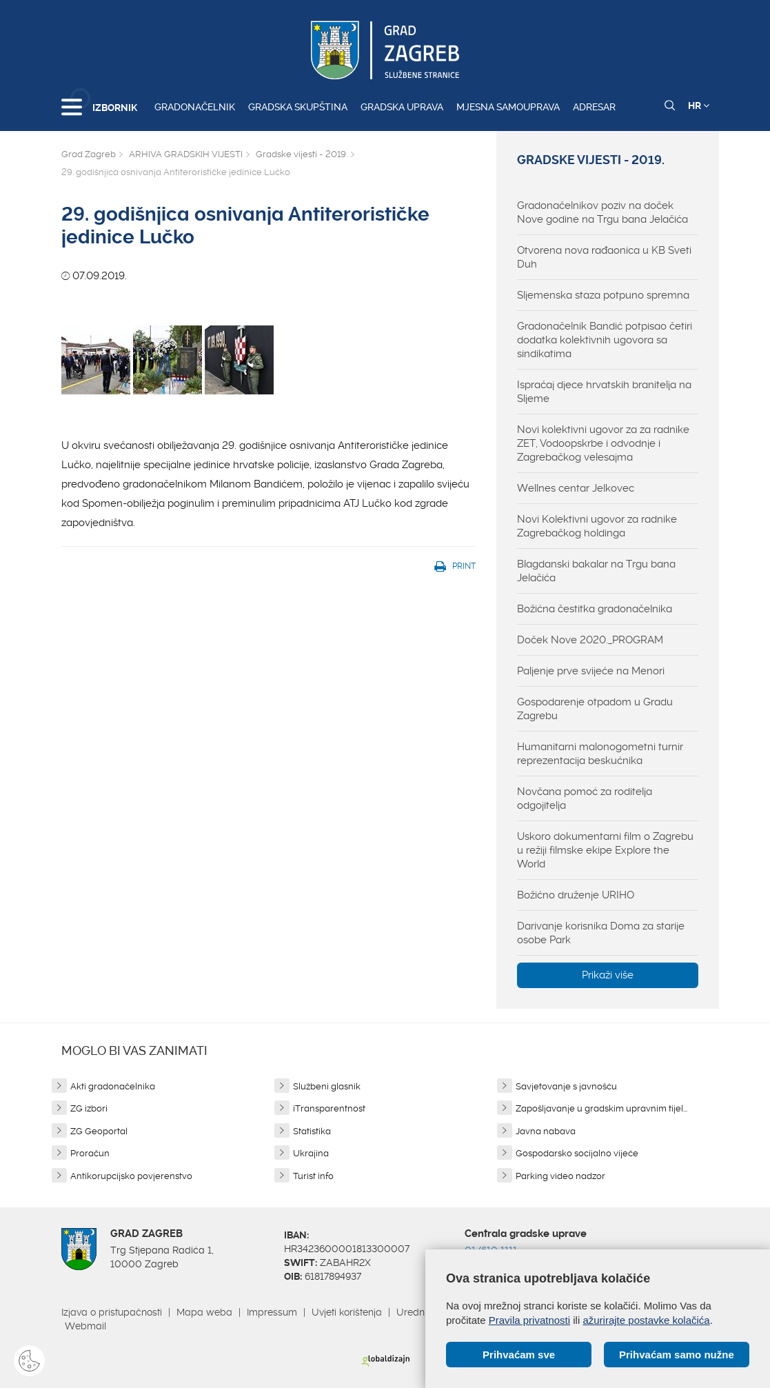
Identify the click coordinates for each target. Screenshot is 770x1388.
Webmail (85, 1325)
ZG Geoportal (99, 1131)
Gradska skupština (297, 106)
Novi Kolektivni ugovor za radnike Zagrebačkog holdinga (597, 526)
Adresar (594, 106)
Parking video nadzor (560, 1176)
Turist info (313, 1176)
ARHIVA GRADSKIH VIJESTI (186, 154)
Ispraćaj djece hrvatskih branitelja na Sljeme (604, 392)
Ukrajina (311, 1153)
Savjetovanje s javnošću (566, 1086)
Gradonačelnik (194, 106)
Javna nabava (546, 1131)
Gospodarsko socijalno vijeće (577, 1153)
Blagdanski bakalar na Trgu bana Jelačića (596, 571)
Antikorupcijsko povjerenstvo (131, 1176)
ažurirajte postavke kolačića (645, 1320)
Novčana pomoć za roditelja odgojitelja (584, 798)
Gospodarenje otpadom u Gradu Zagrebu (595, 709)
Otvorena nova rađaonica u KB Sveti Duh (604, 257)
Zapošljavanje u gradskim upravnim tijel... (601, 1108)
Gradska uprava (402, 106)
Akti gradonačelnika (112, 1086)
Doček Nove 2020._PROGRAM (590, 640)
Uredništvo (420, 1312)
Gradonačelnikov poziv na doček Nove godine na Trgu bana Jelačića (602, 212)
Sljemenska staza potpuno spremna (603, 295)
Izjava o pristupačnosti (111, 1312)
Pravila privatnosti (529, 1320)
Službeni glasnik (327, 1086)
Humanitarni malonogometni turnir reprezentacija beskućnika (600, 754)
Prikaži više (608, 975)
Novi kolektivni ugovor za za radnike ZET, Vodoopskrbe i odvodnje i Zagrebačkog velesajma (603, 443)
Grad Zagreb (88, 154)
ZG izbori (89, 1108)
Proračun (90, 1153)
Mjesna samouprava (508, 106)
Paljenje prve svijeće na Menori (591, 671)
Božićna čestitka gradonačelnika (594, 609)
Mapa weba (204, 1312)
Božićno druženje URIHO (575, 895)
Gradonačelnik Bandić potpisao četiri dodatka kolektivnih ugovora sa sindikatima (604, 340)
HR (698, 105)
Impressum (272, 1312)
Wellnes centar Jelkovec (575, 488)
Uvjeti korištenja (347, 1312)
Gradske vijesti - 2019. (301, 154)
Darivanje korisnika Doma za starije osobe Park (601, 933)
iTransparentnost (329, 1108)
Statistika (312, 1131)
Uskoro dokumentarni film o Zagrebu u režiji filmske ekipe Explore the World (605, 850)
